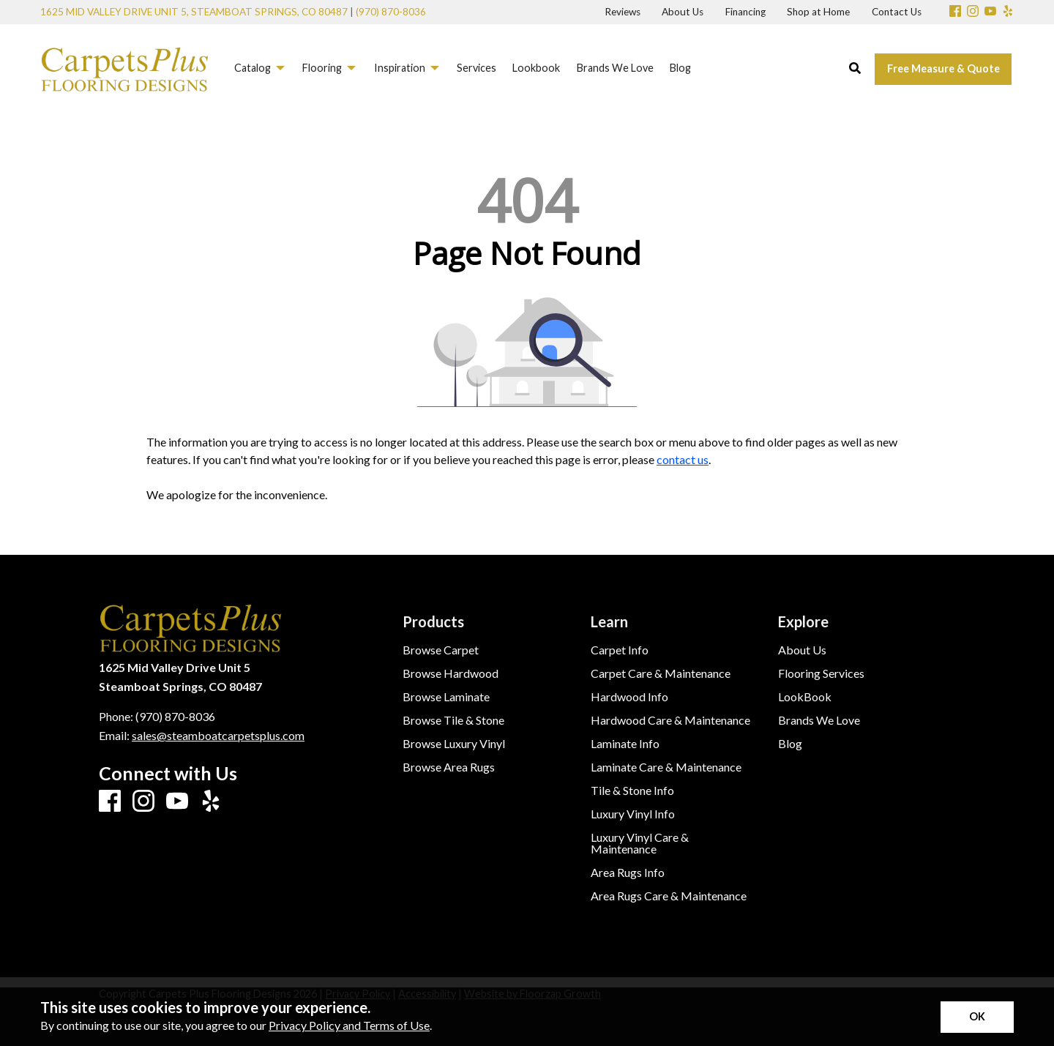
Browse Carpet (441, 650)
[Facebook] (955, 12)
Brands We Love (819, 720)
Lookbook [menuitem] (536, 67)
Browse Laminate (446, 697)
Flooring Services (821, 673)
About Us (802, 650)
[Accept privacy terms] (977, 1017)
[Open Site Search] (855, 69)
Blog (790, 744)
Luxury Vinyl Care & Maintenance (640, 843)
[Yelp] (1008, 12)
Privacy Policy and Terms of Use (349, 1025)
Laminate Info (625, 744)
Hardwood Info (629, 697)
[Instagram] (973, 12)
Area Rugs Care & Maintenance (669, 896)
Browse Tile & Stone (453, 720)
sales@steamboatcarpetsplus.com (218, 735)
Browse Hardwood (450, 673)
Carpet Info (620, 650)
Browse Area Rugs (449, 767)
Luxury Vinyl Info (633, 814)
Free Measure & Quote (943, 68)
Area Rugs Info (628, 872)
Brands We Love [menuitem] (615, 67)
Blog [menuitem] (680, 67)
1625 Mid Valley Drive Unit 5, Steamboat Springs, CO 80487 (194, 12)
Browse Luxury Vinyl (454, 744)
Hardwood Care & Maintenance (670, 720)
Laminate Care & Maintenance (666, 767)
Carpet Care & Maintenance (660, 673)
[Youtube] (990, 12)
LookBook (804, 697)
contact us (683, 459)
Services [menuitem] (476, 67)
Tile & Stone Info (632, 790)
